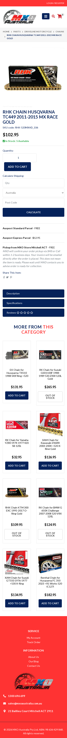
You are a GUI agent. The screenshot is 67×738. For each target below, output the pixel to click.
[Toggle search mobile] (52, 16)
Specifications (14, 303)
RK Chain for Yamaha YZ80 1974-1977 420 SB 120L (17, 443)
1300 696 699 (16, 695)
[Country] (33, 192)
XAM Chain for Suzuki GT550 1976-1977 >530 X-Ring (17, 580)
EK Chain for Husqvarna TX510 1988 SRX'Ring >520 (16, 372)
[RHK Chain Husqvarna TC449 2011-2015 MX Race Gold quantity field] (20, 157)
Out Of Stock (50, 396)
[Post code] (33, 202)
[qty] (33, 183)
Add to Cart (17, 166)
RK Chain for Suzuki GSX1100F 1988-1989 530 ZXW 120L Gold (50, 374)
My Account (33, 637)
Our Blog (34, 661)
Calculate (33, 212)
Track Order (33, 642)
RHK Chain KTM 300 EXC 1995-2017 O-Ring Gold (16, 510)
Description (13, 293)
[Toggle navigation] (45, 16)
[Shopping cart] (59, 16)
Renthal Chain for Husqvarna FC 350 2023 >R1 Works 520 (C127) (50, 582)
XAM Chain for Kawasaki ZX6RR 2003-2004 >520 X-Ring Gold (50, 444)
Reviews (20, 312)
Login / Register (55, 3)
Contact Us (33, 665)
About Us (33, 656)
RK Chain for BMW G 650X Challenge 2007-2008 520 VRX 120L (50, 512)
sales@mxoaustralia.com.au (25, 703)
